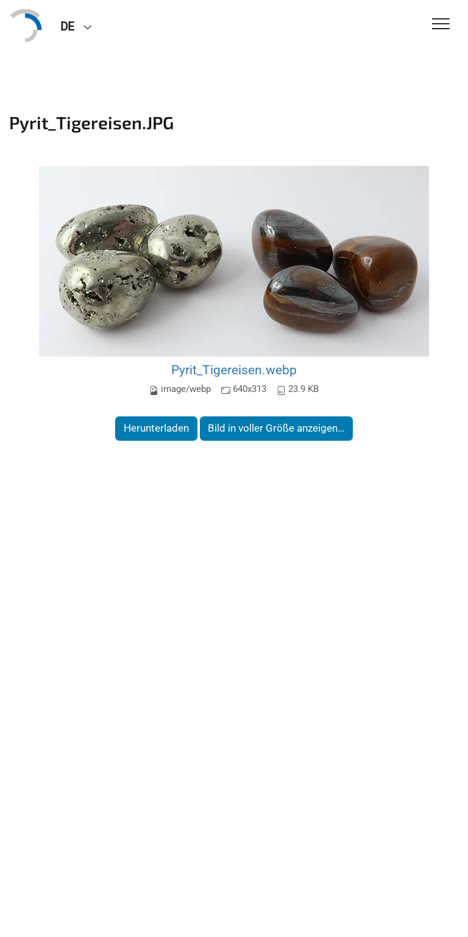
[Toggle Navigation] (441, 24)
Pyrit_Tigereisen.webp (234, 369)
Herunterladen (156, 428)
